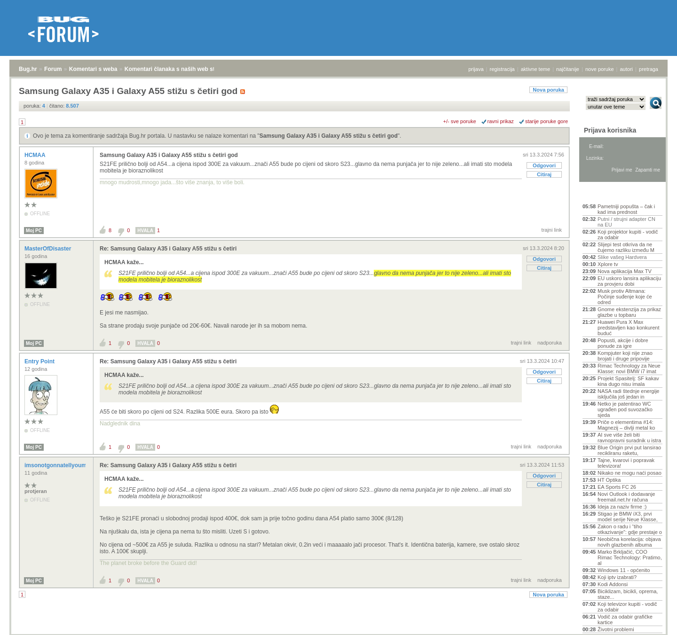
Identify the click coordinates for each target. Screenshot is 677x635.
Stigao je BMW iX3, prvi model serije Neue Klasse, (628, 516)
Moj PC (34, 230)
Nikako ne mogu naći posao (629, 473)
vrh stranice (651, 621)
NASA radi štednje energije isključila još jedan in (628, 394)
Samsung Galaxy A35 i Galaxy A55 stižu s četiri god (329, 136)
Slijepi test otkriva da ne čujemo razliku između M (626, 247)
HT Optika (609, 480)
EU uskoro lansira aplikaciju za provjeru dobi (629, 281)
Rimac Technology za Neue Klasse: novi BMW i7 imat (629, 368)
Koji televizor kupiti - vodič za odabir (627, 606)
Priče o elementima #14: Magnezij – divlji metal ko (626, 425)
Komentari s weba (93, 69)
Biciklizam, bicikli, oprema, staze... (628, 594)
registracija (502, 69)
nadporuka (549, 342)
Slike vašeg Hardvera (622, 257)
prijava (475, 69)
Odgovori (544, 165)
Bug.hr (28, 69)
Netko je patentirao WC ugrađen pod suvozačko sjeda (625, 409)
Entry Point (40, 361)
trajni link (552, 230)
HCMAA (35, 155)
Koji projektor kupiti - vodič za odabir (628, 234)
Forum (53, 69)
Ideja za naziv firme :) (622, 507)
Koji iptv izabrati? (617, 577)
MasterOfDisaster (48, 248)
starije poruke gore (546, 121)
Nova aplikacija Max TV (625, 271)
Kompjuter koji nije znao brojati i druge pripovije (625, 355)
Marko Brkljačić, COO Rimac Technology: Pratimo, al (630, 557)
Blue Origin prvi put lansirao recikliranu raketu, (629, 450)
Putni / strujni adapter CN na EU (626, 221)
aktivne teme (535, 69)
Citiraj (544, 174)
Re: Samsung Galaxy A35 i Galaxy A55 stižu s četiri (168, 248)
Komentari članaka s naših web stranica (178, 69)
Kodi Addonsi (613, 584)
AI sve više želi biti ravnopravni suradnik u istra (629, 437)
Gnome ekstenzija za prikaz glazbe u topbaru (629, 312)
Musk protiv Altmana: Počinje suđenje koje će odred (625, 296)
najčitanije (567, 69)
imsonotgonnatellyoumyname (65, 465)
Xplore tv (608, 264)
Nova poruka (548, 90)
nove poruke (599, 69)
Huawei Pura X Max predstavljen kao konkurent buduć (628, 327)
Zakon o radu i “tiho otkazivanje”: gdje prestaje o (630, 529)
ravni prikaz (501, 121)
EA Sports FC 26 (617, 487)
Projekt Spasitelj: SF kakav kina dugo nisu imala (628, 381)
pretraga (648, 69)
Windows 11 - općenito (624, 570)
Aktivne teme (604, 193)
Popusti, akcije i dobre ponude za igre (623, 343)
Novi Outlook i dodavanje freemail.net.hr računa (626, 496)
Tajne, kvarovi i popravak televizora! (626, 463)
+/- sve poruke (459, 121)
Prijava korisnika (610, 130)
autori (626, 69)
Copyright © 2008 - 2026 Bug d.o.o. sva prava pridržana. (338, 632)
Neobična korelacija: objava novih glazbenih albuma (629, 542)
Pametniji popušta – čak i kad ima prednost (626, 209)
